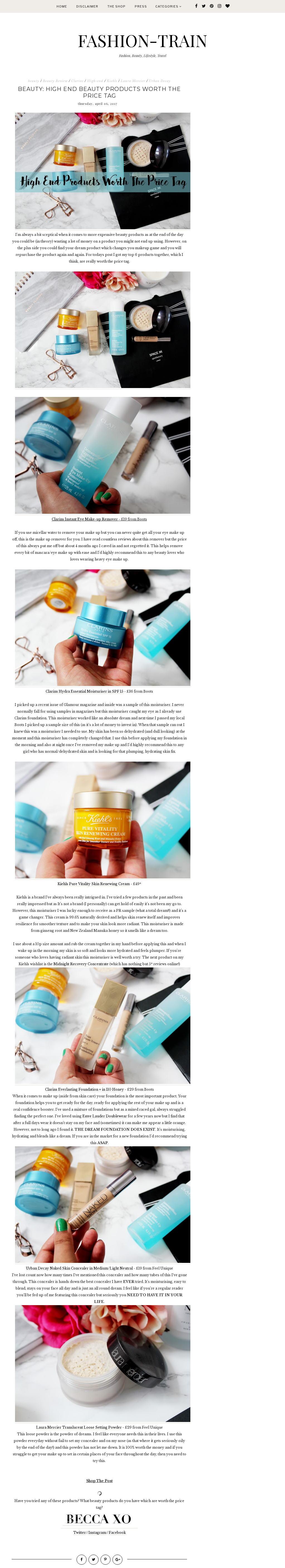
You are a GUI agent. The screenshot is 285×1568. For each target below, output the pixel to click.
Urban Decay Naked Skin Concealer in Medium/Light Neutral (79, 1268)
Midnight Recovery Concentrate (81, 964)
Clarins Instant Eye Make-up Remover (85, 519)
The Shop (116, 6)
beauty (33, 81)
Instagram (97, 1532)
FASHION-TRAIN (142, 40)
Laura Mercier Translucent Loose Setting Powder (79, 1427)
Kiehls (112, 81)
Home (61, 6)
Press (141, 6)
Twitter (79, 1532)
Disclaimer (87, 6)
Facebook (117, 1532)
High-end (95, 81)
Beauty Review (55, 81)
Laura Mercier (133, 81)
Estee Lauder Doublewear (104, 1116)
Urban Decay (160, 81)
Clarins (77, 81)
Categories (168, 6)
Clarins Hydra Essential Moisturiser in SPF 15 (85, 691)
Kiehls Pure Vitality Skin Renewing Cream (94, 884)
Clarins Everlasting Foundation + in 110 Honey (84, 1089)
